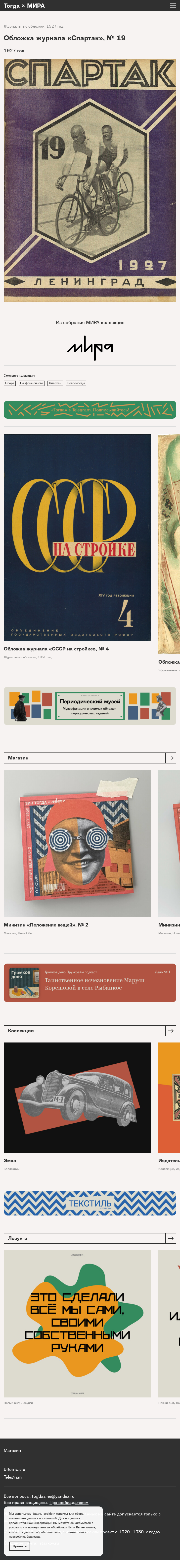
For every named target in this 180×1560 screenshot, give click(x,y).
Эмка (10, 1160)
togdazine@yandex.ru (53, 1496)
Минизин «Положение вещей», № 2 (46, 925)
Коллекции (11, 1169)
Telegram (13, 1477)
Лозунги (27, 1403)
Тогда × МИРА (24, 6)
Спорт (9, 383)
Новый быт (26, 933)
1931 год (44, 657)
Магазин (10, 933)
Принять (20, 1546)
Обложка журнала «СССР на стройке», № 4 (56, 648)
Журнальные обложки (24, 26)
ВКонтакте (14, 1469)
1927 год (54, 26)
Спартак (55, 383)
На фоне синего (31, 383)
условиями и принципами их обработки (38, 1527)
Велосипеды (76, 383)
